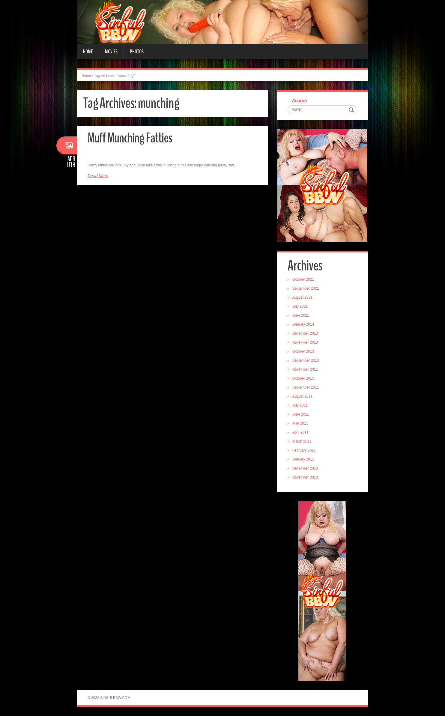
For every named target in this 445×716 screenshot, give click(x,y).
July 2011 (300, 405)
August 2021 (302, 297)
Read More (98, 175)
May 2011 (300, 423)
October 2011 (303, 378)
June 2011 (300, 414)
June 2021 (300, 315)
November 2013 (305, 342)
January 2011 (303, 459)
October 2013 (303, 351)
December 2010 (305, 468)
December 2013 (305, 333)
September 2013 (305, 360)
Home (88, 51)
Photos (137, 51)
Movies (111, 51)
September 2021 (305, 288)
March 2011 (301, 441)
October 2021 (303, 279)
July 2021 (300, 306)
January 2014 (303, 324)
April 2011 (300, 432)
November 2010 (305, 477)
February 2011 (304, 450)
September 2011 (305, 387)
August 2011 (302, 396)
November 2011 (305, 369)
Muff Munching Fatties (130, 138)
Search (299, 100)
